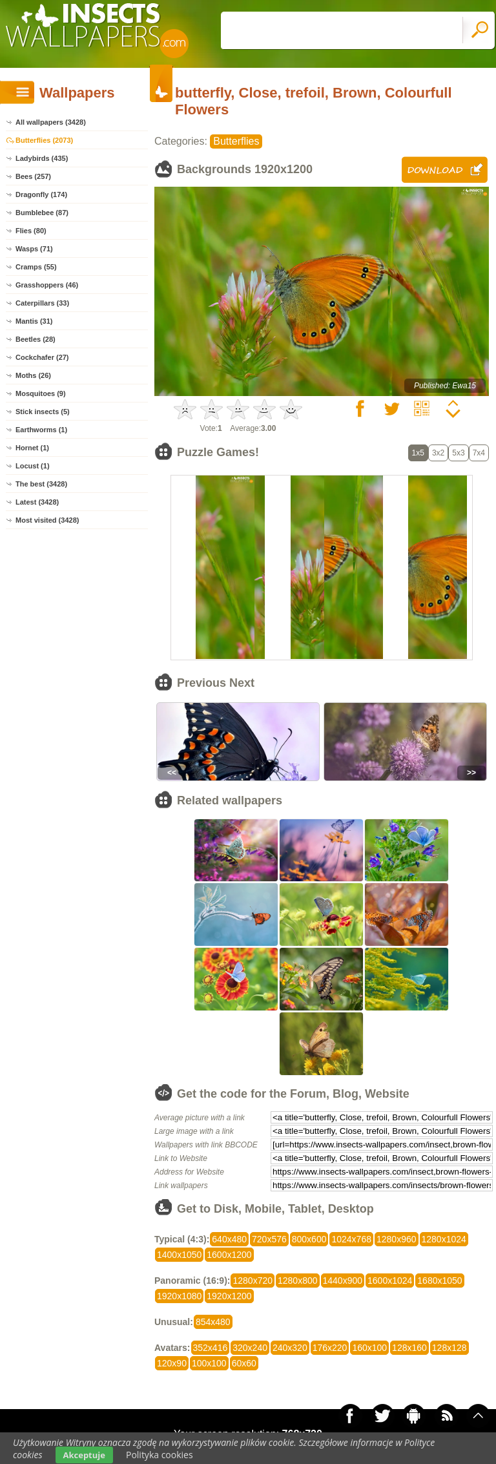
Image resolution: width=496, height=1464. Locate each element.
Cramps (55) (36, 267)
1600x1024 (389, 1280)
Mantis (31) (34, 321)
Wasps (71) (34, 249)
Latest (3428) (37, 502)
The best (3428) (41, 484)
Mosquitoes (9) (41, 393)
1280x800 (298, 1280)
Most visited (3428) (47, 520)
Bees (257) (33, 176)
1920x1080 (179, 1296)
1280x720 (252, 1280)
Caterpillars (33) (42, 303)
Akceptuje (84, 1455)
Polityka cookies (159, 1454)
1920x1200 (229, 1296)
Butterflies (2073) (44, 140)
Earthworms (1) (41, 430)
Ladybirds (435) (42, 158)
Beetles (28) (36, 339)
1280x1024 (444, 1239)
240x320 (290, 1348)
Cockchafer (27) (42, 357)
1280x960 (397, 1239)
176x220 (330, 1348)
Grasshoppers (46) (47, 285)
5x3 (458, 452)
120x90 (172, 1363)
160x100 (369, 1348)
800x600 (309, 1239)
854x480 (213, 1322)
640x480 (229, 1239)
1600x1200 (229, 1255)
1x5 (418, 452)
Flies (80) (31, 231)
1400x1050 (179, 1255)
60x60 (244, 1363)
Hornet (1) (32, 448)
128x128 (449, 1348)
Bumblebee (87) (42, 212)
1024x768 (351, 1239)
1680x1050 (439, 1280)
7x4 (479, 452)
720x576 (269, 1239)
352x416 (210, 1348)
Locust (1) (33, 466)
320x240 (249, 1348)
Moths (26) (33, 375)
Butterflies (236, 141)
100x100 (209, 1363)
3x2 (438, 452)
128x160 (409, 1348)
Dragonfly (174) (41, 194)
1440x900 (343, 1280)
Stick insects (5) (43, 411)
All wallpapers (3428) (51, 122)
